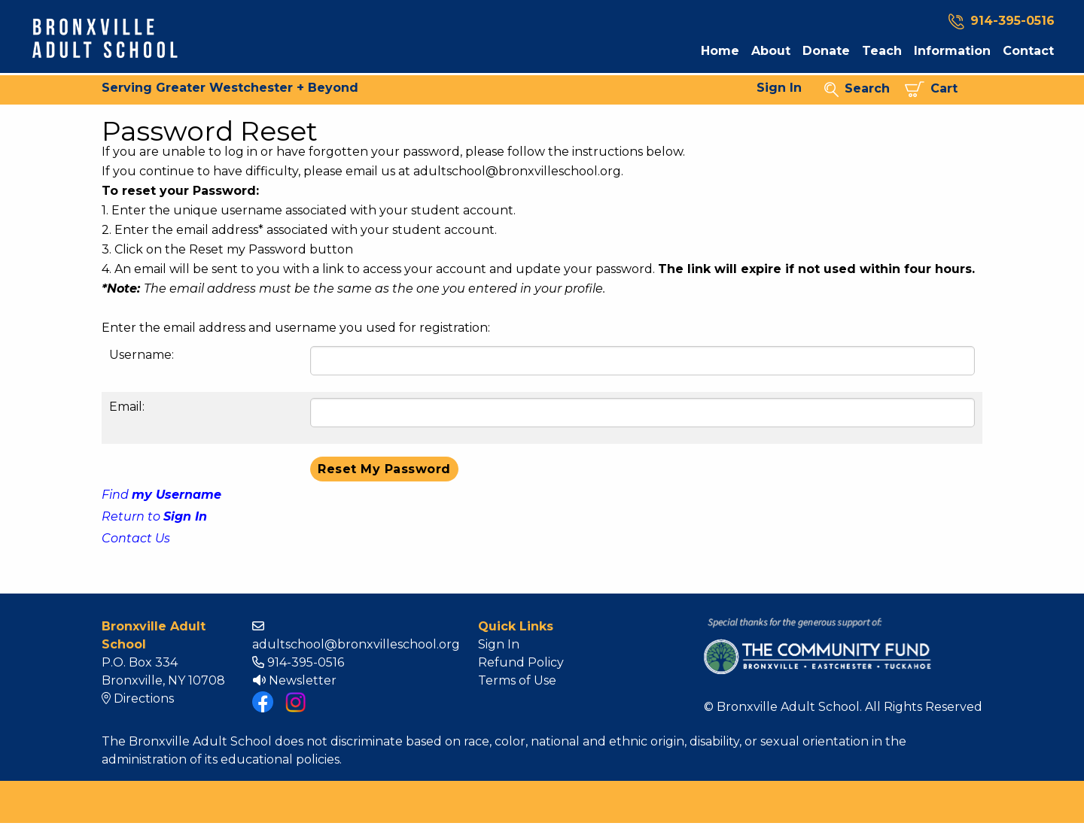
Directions (138, 698)
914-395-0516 (298, 662)
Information (952, 51)
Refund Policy (521, 662)
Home (720, 51)
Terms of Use (517, 680)
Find (161, 494)
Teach (882, 51)
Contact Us (136, 538)
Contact (1028, 51)
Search (857, 89)
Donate (826, 51)
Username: (141, 355)
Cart (931, 89)
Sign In (779, 87)
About (770, 51)
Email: (127, 406)
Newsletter (294, 680)
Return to (154, 516)
